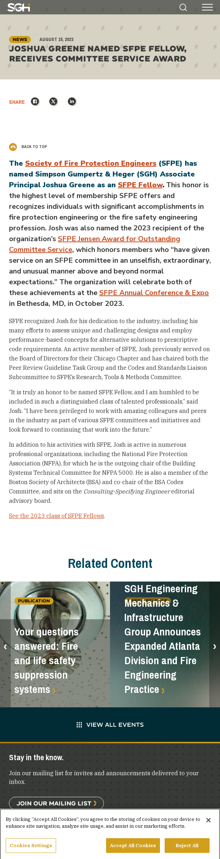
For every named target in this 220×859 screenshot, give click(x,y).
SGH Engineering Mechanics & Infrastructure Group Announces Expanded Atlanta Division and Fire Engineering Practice (162, 639)
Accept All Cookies (133, 848)
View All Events (110, 724)
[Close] (208, 822)
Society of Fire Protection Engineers (90, 163)
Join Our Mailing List (54, 803)
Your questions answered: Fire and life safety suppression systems (46, 660)
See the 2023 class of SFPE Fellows (56, 515)
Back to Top (28, 146)
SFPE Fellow (140, 185)
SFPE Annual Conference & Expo (154, 293)
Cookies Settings (31, 848)
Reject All (187, 848)
